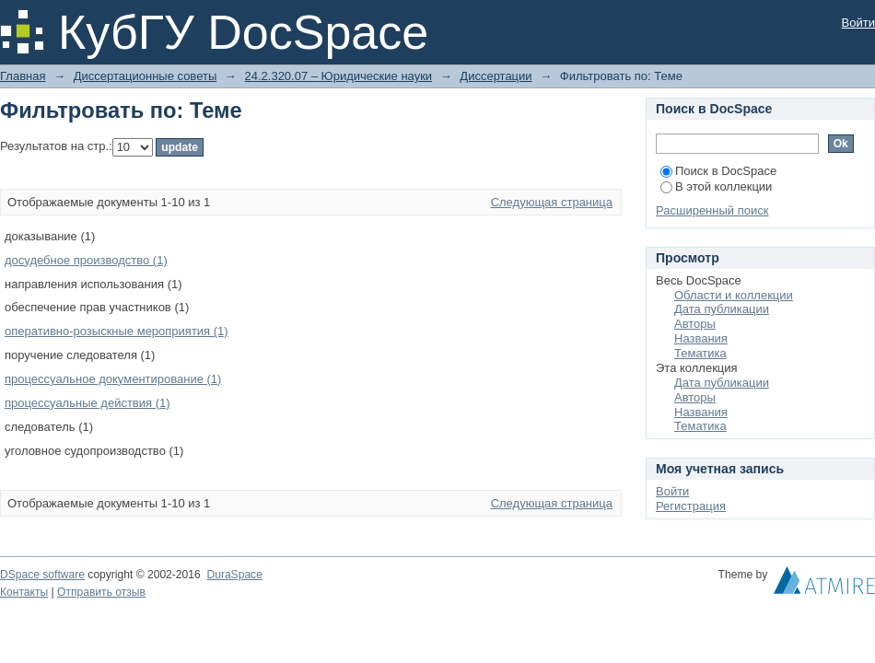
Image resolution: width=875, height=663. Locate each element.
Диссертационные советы (145, 76)
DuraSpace (234, 574)
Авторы (695, 324)
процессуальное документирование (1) (113, 379)
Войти (858, 22)
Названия (701, 338)
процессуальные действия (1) (87, 403)
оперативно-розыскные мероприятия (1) (116, 331)
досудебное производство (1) (86, 260)
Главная (22, 76)
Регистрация (691, 506)
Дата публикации (721, 309)
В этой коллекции (716, 186)
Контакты (24, 592)
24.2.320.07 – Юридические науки (338, 76)
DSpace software (42, 574)
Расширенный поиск (712, 210)
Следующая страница (551, 202)
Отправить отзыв (101, 592)
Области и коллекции (733, 295)
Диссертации (495, 76)
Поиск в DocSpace (718, 171)
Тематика (700, 353)
